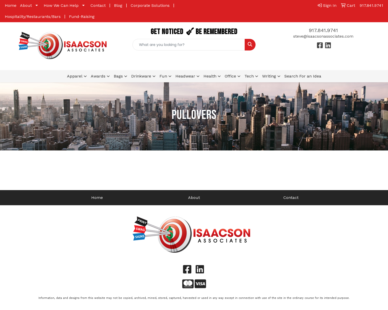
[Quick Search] (188, 44)
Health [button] (209, 76)
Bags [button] (118, 76)
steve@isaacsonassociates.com (323, 36)
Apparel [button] (74, 76)
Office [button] (230, 76)
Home (10, 5)
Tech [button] (249, 76)
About (26, 5)
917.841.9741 (323, 30)
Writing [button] (269, 76)
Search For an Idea (302, 76)
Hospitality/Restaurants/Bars (33, 16)
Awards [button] (98, 76)
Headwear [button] (185, 76)
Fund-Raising (82, 16)
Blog (118, 5)
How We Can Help (61, 5)
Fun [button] (163, 76)
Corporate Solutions (150, 5)
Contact (98, 5)
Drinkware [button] (141, 76)
